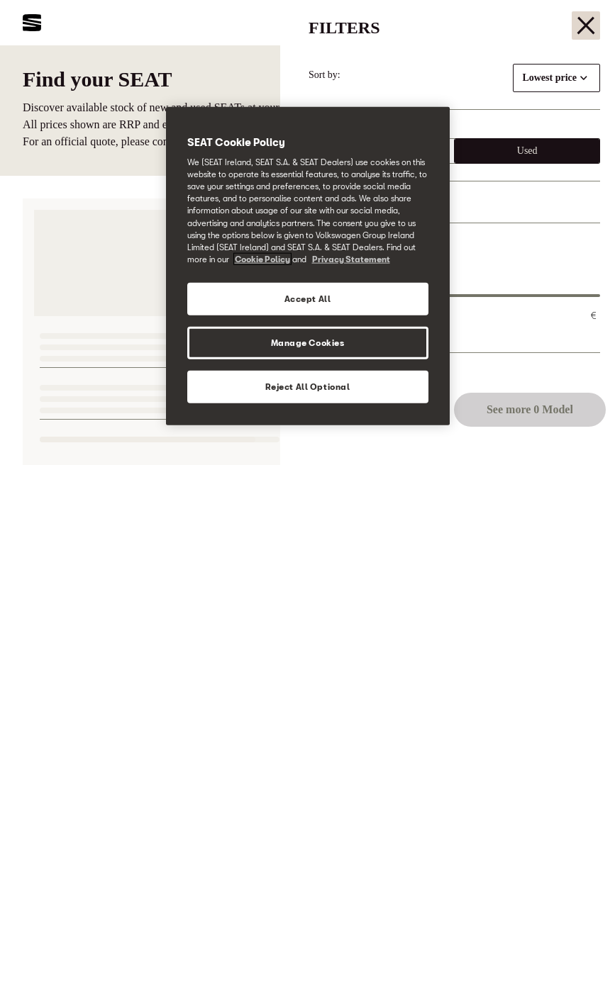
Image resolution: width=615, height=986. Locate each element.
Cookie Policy (262, 258)
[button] (574, 948)
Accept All (307, 298)
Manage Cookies (308, 342)
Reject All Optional (307, 386)
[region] (308, 265)
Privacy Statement (351, 258)
